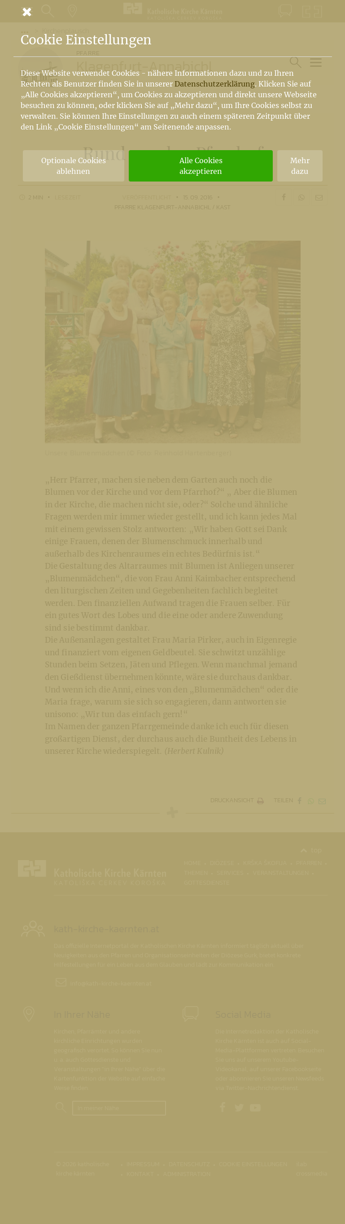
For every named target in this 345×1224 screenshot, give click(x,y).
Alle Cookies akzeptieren (201, 166)
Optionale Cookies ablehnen (73, 166)
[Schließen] (172, 11)
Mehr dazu (300, 166)
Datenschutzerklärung (215, 83)
